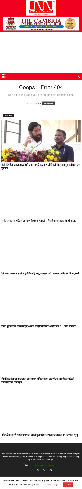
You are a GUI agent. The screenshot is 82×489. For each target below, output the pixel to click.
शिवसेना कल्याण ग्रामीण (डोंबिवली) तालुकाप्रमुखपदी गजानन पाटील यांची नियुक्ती (40, 273)
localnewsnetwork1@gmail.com (45, 465)
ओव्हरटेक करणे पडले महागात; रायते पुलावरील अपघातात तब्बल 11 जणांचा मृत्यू (39, 435)
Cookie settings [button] (52, 485)
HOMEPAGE (48, 103)
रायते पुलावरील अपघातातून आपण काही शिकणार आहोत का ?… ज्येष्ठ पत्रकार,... (39, 326)
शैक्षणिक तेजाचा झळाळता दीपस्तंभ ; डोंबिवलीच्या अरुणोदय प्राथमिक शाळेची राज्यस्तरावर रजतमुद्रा (37, 380)
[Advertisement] (41, 52)
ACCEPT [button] (68, 485)
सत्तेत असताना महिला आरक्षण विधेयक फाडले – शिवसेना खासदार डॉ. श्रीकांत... (38, 221)
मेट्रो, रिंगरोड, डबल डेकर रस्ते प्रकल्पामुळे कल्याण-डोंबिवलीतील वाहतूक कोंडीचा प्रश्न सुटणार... (40, 166)
